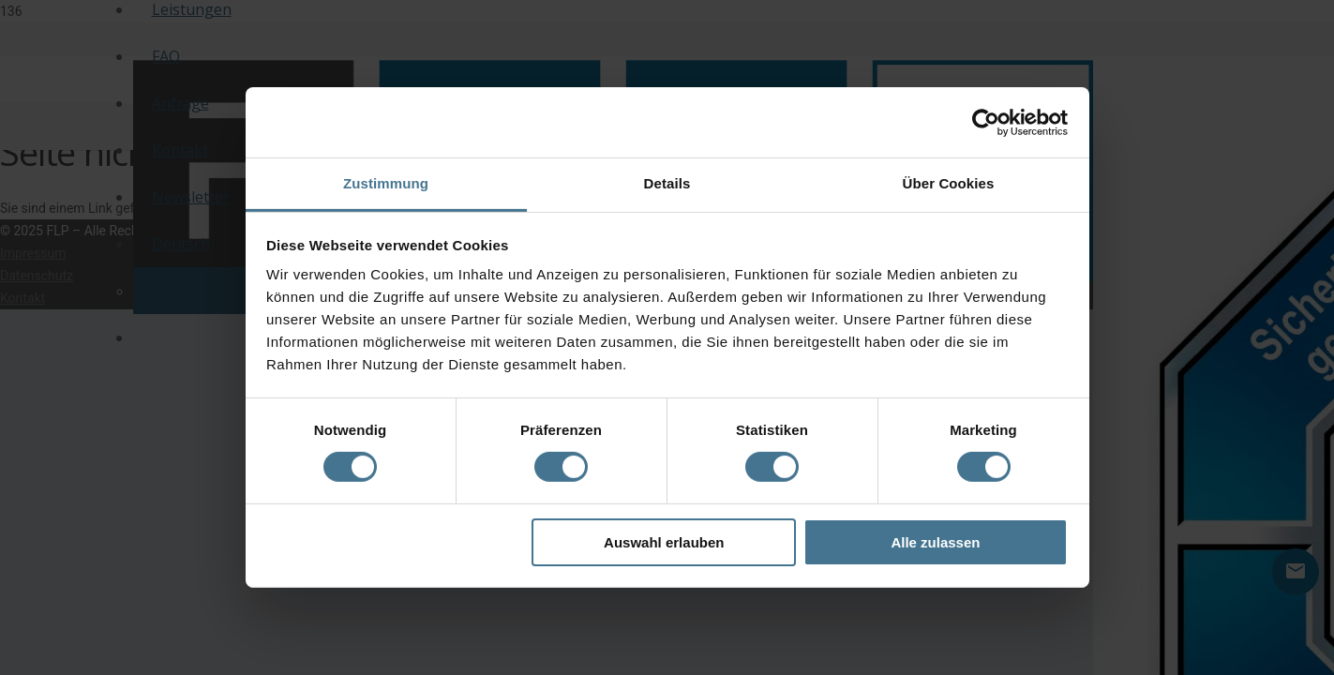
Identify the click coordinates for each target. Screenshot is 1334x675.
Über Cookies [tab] (949, 183)
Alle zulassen (935, 542)
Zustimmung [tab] (385, 183)
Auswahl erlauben (664, 542)
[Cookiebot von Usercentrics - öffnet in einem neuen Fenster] (986, 122)
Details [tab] (667, 183)
